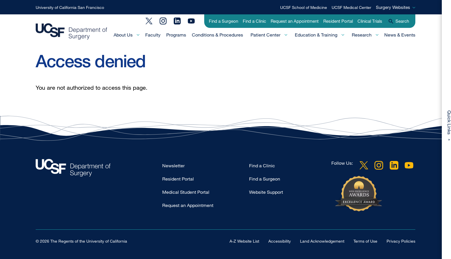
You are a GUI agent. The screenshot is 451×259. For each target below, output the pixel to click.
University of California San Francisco (70, 7)
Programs (176, 35)
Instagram (163, 21)
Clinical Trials (370, 21)
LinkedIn (177, 21)
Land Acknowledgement (322, 241)
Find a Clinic (254, 21)
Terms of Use (365, 241)
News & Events (399, 35)
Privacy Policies (401, 241)
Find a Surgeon (223, 21)
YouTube (191, 21)
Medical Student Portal (185, 192)
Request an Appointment (295, 21)
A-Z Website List (244, 241)
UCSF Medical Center (351, 7)
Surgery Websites (393, 7)
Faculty (152, 35)
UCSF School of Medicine (303, 7)
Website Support (266, 192)
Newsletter (173, 165)
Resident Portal (338, 21)
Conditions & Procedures (217, 35)
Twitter (149, 21)
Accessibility (279, 241)
